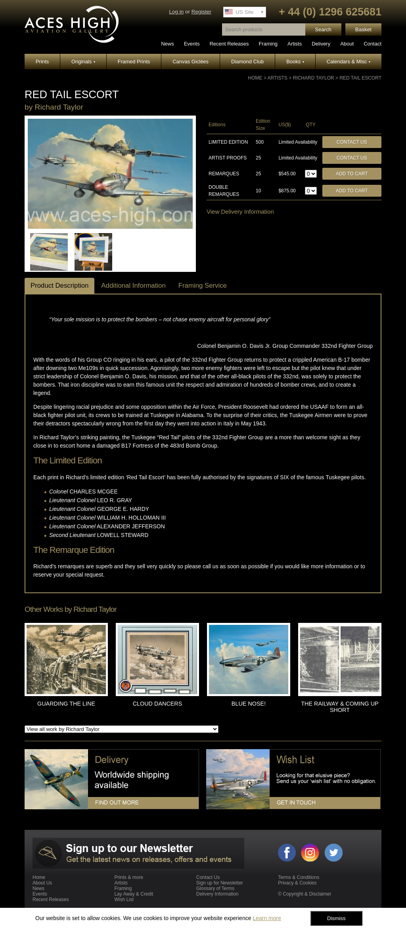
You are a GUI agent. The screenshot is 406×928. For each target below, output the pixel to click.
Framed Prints (134, 62)
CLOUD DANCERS (157, 703)
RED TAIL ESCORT (360, 78)
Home (255, 78)
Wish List (124, 899)
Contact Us (352, 142)
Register (201, 12)
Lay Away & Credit (133, 894)
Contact (372, 44)
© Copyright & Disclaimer (304, 894)
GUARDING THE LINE (66, 703)
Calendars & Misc (348, 62)
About (347, 44)
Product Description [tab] (59, 285)
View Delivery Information (240, 211)
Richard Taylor (313, 78)
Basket (363, 29)
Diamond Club (247, 62)
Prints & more (128, 877)
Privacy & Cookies (297, 883)
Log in (176, 12)
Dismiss (336, 918)
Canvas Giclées (190, 62)
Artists (294, 44)
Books (295, 62)
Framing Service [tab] (202, 285)
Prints (42, 62)
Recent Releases (229, 44)
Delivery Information (217, 894)
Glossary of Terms (215, 888)
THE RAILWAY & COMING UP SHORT (339, 706)
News (167, 44)
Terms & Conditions (298, 877)
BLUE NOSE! (249, 703)
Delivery (321, 44)
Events (192, 44)
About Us (42, 883)
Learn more (267, 918)
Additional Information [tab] (133, 285)
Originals (83, 62)
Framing (268, 44)
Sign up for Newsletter (219, 883)
